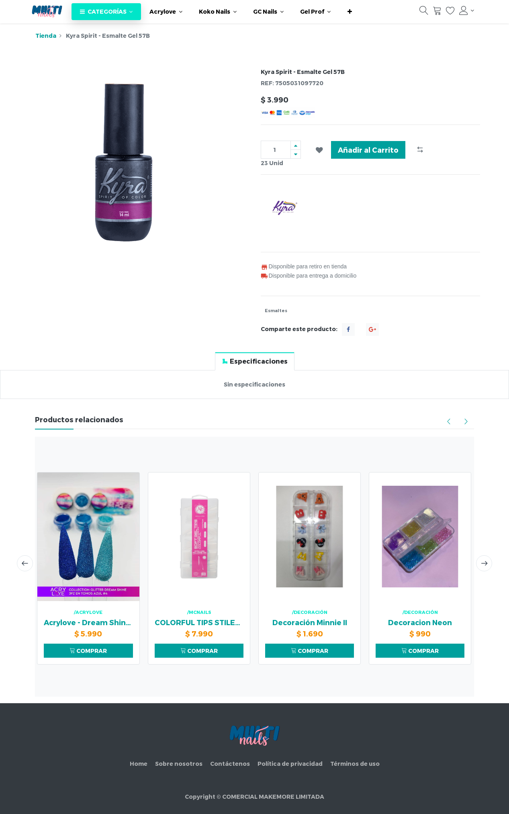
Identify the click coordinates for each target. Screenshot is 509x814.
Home (138, 763)
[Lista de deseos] (450, 12)
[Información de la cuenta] (466, 10)
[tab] (254, 361)
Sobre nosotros (178, 763)
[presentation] (25, 563)
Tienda (45, 35)
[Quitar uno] (295, 154)
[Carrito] (437, 12)
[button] (349, 11)
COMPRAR (88, 650)
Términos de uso (355, 763)
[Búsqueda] (423, 12)
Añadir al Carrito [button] (368, 149)
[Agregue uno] (295, 145)
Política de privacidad (290, 763)
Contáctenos (230, 763)
